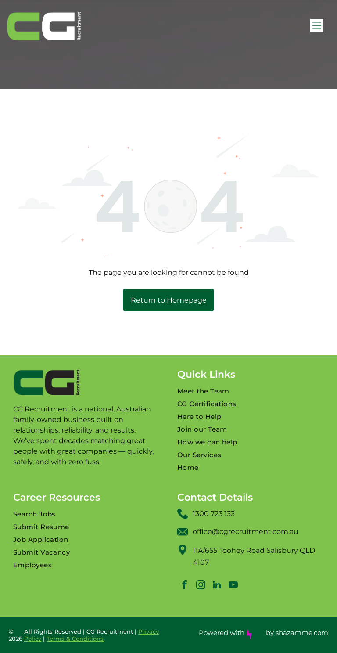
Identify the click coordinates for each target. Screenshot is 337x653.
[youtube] (233, 586)
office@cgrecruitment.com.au (245, 531)
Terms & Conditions (75, 638)
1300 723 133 (214, 513)
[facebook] (184, 586)
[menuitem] (250, 391)
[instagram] (201, 586)
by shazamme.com (297, 632)
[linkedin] (217, 586)
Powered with (221, 632)
